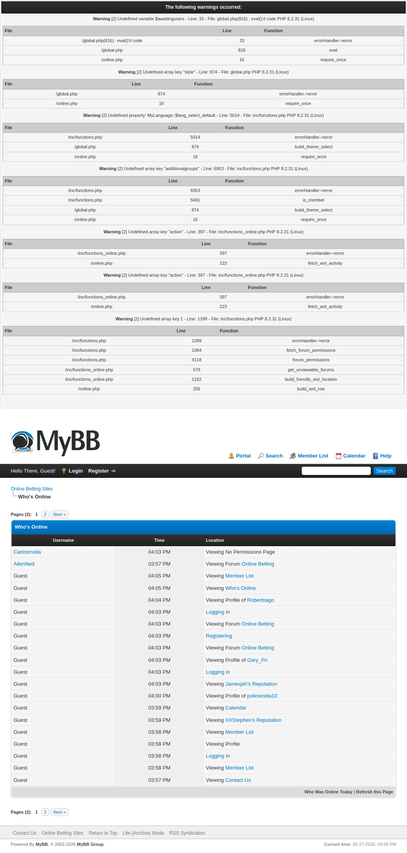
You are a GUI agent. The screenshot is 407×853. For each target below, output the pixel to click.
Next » (59, 514)
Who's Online (240, 588)
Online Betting (258, 564)
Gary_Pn (257, 660)
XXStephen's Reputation (253, 720)
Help (385, 456)
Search (274, 456)
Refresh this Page (374, 791)
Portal (243, 456)
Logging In (218, 612)
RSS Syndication (187, 833)
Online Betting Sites (31, 489)
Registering (219, 636)
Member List (313, 456)
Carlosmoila (27, 552)
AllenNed (24, 564)
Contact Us (238, 780)
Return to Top (103, 833)
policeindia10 (262, 696)
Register (98, 471)
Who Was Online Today (328, 791)
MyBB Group (90, 844)
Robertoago (260, 600)
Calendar (354, 456)
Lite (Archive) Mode (143, 833)
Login (76, 471)
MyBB (41, 844)
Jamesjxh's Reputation (251, 684)
